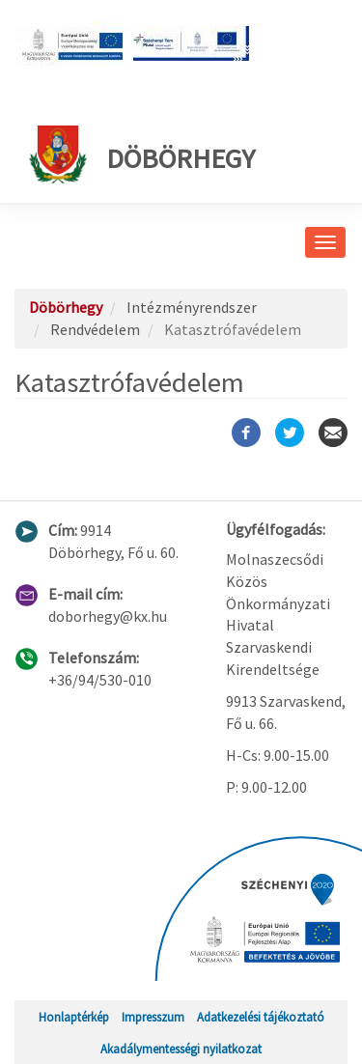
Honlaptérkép (74, 1016)
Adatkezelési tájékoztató (260, 1016)
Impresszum (153, 1016)
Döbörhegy (142, 154)
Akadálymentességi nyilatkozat (181, 1048)
